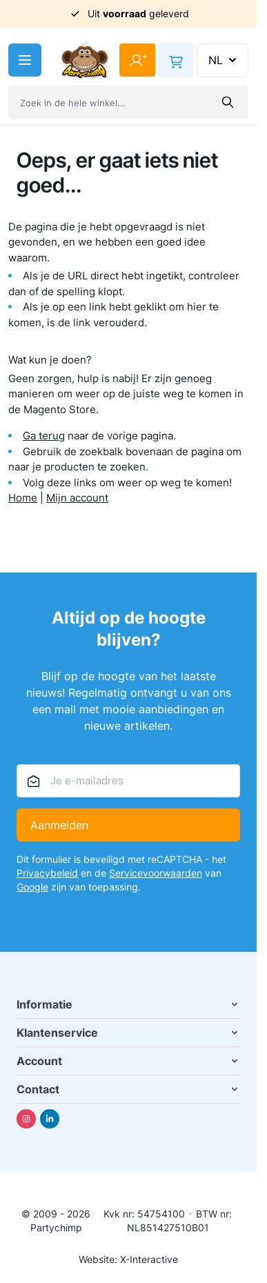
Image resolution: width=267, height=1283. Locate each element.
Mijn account (77, 497)
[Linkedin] (49, 1118)
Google (32, 887)
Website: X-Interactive (128, 1259)
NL (223, 60)
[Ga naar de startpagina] (85, 60)
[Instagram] (26, 1118)
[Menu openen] (24, 60)
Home (22, 497)
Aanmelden (59, 825)
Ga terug (44, 435)
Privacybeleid (47, 873)
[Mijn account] (137, 60)
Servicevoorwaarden (155, 873)
